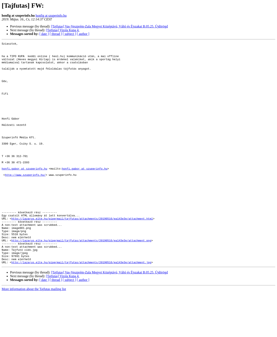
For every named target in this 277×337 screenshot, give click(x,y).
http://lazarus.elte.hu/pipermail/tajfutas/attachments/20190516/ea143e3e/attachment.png (81, 280)
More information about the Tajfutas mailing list (34, 333)
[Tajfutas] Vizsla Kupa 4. (62, 30)
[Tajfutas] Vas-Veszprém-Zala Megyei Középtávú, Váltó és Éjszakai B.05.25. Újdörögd (109, 26)
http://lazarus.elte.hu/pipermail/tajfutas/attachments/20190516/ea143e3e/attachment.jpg (81, 306)
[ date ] (44, 34)
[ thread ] (56, 34)
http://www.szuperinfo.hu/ (25, 201)
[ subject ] (69, 34)
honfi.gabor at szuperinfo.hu (24, 194)
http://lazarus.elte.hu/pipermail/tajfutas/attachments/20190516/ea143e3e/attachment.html (82, 254)
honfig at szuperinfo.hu (51, 15)
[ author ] (83, 34)
